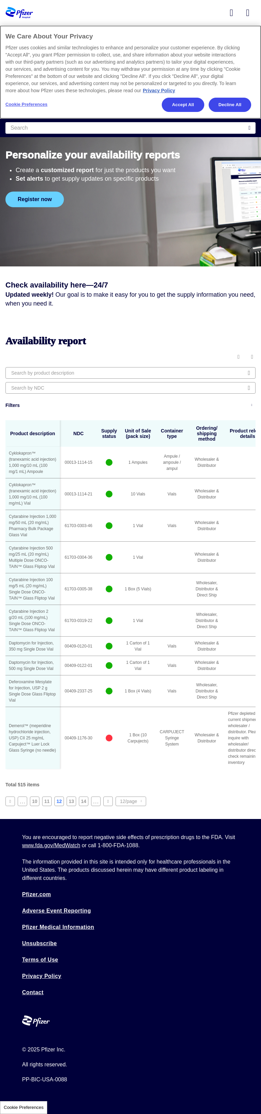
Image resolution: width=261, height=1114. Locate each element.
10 (35, 802)
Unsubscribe (39, 943)
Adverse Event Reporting (56, 911)
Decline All (230, 104)
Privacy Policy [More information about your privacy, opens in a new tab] (159, 90)
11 (48, 802)
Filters (12, 405)
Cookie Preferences (24, 1107)
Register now (35, 199)
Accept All (183, 104)
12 (60, 802)
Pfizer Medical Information (58, 927)
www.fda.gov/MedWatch (51, 845)
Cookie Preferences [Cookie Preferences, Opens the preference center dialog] (26, 104)
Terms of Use (40, 960)
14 (84, 802)
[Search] (130, 128)
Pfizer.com (36, 894)
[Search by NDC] (130, 388)
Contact (33, 992)
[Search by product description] (130, 373)
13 (72, 802)
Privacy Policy (42, 976)
